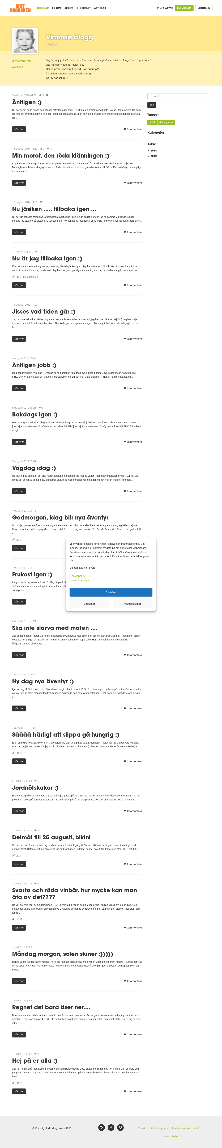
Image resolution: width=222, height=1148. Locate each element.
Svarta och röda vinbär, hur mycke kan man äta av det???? (74, 893)
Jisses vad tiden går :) (43, 311)
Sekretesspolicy (160, 1128)
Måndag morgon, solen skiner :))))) (62, 953)
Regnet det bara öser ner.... (51, 1007)
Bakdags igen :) (35, 414)
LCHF (19, 277)
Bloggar (42, 8)
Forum (56, 8)
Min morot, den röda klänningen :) (60, 155)
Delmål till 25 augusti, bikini (51, 837)
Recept (69, 8)
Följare (17, 66)
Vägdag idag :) (34, 467)
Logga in (204, 8)
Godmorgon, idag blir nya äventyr (60, 517)
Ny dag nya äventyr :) (43, 681)
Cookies (142, 1128)
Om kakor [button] (89, 603)
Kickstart (84, 8)
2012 (152, 156)
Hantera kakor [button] (132, 603)
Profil (21, 60)
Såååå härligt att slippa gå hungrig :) (65, 734)
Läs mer (19, 129)
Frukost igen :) (32, 574)
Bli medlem (184, 8)
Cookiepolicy (77, 576)
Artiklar (100, 8)
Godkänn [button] (111, 592)
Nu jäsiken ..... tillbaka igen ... (54, 209)
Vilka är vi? (165, 8)
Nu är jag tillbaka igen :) (47, 258)
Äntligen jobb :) (34, 365)
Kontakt (198, 1128)
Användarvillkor (181, 1128)
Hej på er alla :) (35, 1060)
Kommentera (132, 129)
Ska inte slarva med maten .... (54, 627)
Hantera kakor (170, 1136)
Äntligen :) (27, 102)
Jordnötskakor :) (35, 787)
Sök (152, 105)
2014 (152, 150)
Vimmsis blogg (69, 37)
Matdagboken (30, 277)
